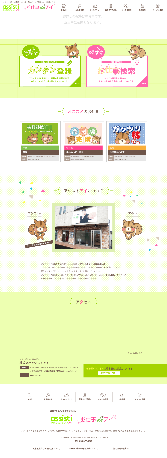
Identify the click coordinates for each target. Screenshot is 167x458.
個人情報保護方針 (121, 448)
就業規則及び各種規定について (46, 448)
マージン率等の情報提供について (83, 448)
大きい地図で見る (135, 353)
